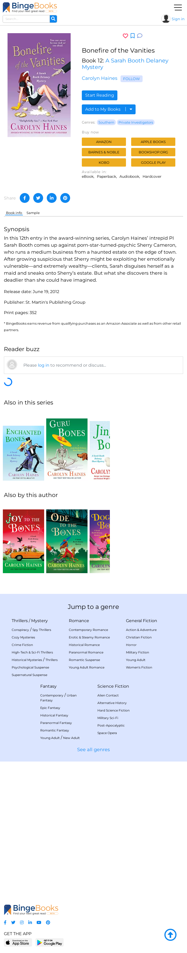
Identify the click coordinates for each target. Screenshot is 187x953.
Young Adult (135, 660)
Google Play (153, 162)
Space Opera (107, 733)
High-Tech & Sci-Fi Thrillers (32, 652)
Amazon (104, 142)
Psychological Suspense (30, 667)
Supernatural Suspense (29, 675)
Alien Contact (108, 695)
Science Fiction (113, 686)
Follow (131, 78)
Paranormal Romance (86, 652)
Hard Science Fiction (113, 710)
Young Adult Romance (86, 667)
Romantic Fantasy (54, 730)
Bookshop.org (153, 152)
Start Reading (99, 95)
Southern (106, 122)
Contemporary (51, 695)
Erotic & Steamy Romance (89, 637)
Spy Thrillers (41, 630)
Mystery (39, 620)
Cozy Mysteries (23, 637)
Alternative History (112, 703)
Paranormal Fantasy (56, 723)
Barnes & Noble (103, 152)
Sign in (178, 19)
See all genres (93, 749)
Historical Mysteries (27, 660)
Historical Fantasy (54, 715)
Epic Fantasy (50, 708)
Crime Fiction (22, 645)
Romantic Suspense (84, 660)
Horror (131, 645)
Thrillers (20, 620)
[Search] (53, 19)
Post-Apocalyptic (111, 725)
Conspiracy (20, 630)
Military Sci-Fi (107, 718)
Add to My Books (108, 109)
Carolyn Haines (99, 78)
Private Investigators (135, 122)
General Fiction (141, 620)
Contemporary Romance (88, 630)
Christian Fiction (139, 637)
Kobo (104, 162)
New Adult (71, 738)
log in (43, 365)
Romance (79, 620)
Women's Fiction (139, 667)
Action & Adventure (141, 630)
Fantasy (48, 686)
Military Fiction (137, 652)
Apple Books (153, 142)
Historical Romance (84, 645)
